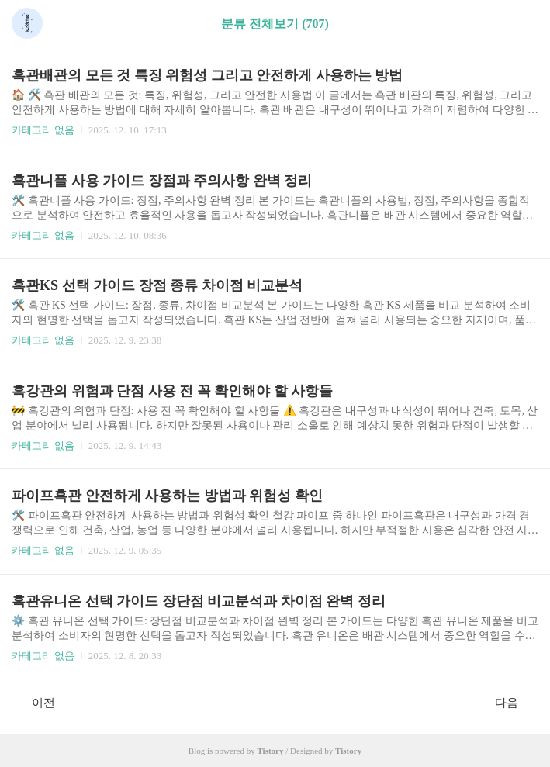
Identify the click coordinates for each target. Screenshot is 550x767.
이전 (35, 702)
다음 (514, 702)
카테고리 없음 (43, 130)
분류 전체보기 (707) (275, 23)
